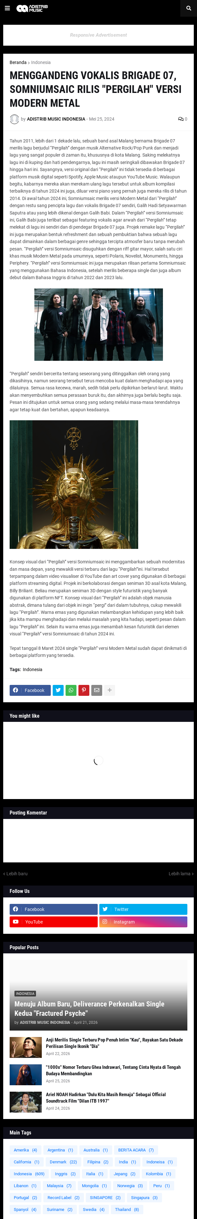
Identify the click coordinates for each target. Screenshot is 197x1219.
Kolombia (158, 1173)
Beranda (18, 62)
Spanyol (25, 1209)
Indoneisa (160, 1162)
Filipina (98, 1162)
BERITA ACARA (136, 1150)
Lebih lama (180, 873)
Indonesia (41, 62)
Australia (96, 1150)
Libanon (25, 1185)
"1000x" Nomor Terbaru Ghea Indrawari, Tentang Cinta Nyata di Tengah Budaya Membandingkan (113, 1070)
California (27, 1162)
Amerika (25, 1150)
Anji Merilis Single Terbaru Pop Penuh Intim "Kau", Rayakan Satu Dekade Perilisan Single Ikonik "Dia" (114, 1043)
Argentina (60, 1150)
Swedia (94, 1209)
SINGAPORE (105, 1197)
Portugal (25, 1197)
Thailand (127, 1209)
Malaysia (59, 1185)
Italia (94, 1173)
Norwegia (130, 1185)
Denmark (63, 1162)
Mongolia (94, 1185)
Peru (161, 1185)
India (127, 1162)
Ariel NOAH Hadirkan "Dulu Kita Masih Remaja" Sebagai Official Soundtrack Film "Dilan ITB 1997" (106, 1098)
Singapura (144, 1197)
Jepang (125, 1173)
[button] (7, 8)
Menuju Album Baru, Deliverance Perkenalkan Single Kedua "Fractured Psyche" (89, 1008)
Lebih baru (17, 873)
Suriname (60, 1209)
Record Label (64, 1197)
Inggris (65, 1173)
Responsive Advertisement (98, 35)
